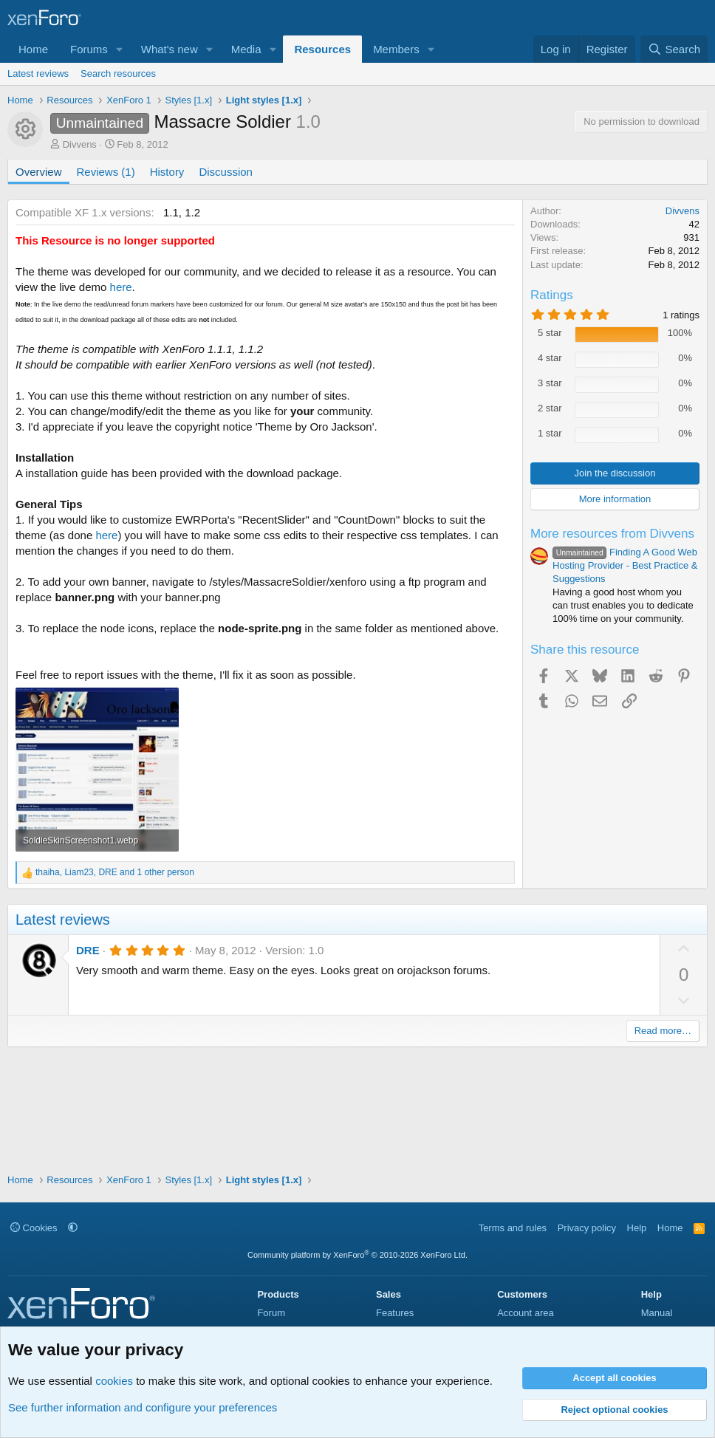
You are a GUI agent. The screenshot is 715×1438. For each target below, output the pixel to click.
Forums (89, 49)
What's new (169, 49)
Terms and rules (513, 1227)
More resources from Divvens (612, 534)
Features (395, 1312)
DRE (88, 950)
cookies (114, 1380)
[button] (119, 49)
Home (33, 49)
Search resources (118, 73)
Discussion (226, 171)
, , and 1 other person (114, 872)
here (121, 287)
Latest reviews (38, 73)
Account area (525, 1312)
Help (637, 1227)
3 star (550, 382)
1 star (550, 433)
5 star (550, 332)
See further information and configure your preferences (142, 1407)
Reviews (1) (106, 171)
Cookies (34, 1227)
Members (396, 49)
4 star (550, 357)
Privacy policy (587, 1227)
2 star (550, 408)
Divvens (80, 144)
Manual (657, 1312)
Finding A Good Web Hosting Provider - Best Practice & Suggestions (625, 565)
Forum (271, 1312)
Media (246, 49)
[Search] (674, 49)
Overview (39, 171)
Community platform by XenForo (357, 1254)
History (167, 171)
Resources (322, 49)
